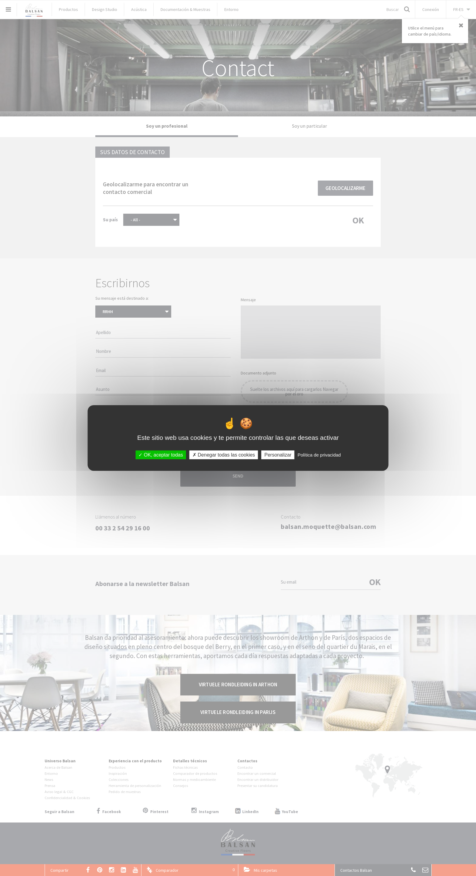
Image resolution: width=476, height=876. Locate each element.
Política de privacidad (319, 454)
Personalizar (277, 454)
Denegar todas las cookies (223, 454)
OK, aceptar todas (160, 454)
